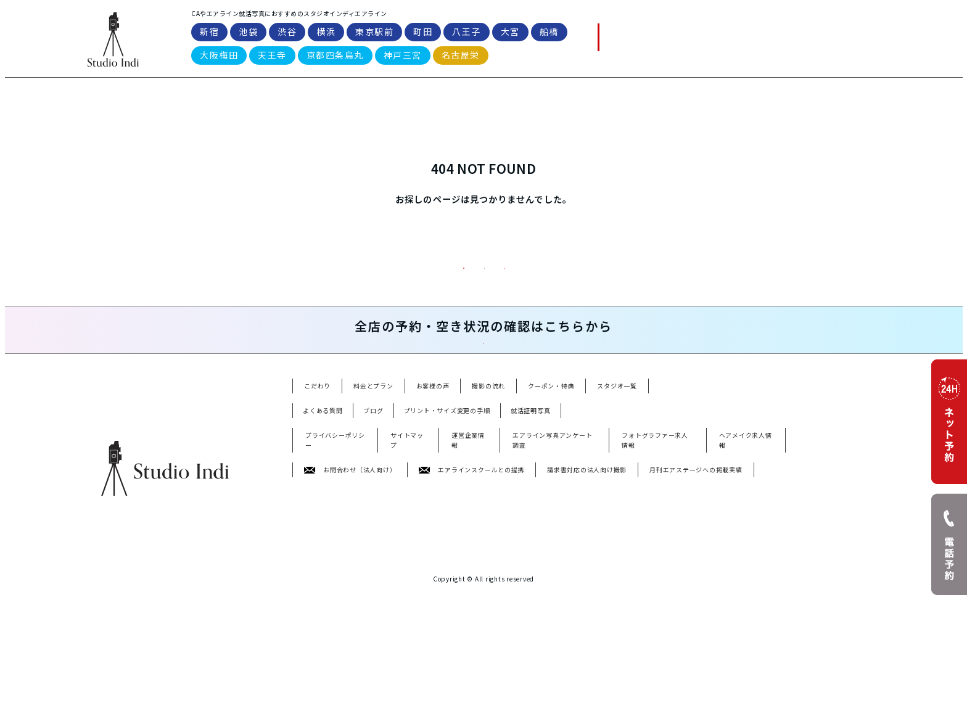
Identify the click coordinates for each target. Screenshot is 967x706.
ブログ (373, 487)
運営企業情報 (468, 517)
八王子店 (529, 570)
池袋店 (335, 570)
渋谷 (287, 33)
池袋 (248, 33)
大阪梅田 (219, 57)
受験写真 (751, 618)
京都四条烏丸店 (422, 586)
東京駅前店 (440, 570)
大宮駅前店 (572, 570)
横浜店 (400, 570)
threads (548, 650)
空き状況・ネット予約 (595, 404)
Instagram (412, 650)
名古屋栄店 (309, 602)
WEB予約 (703, 38)
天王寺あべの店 (362, 586)
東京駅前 (374, 33)
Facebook (506, 650)
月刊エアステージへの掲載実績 (696, 546)
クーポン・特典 (551, 462)
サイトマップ (407, 517)
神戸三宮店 (475, 586)
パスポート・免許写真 (519, 618)
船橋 (549, 33)
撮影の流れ (488, 462)
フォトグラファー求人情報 (655, 517)
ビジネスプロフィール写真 (645, 618)
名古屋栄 (461, 57)
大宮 (510, 33)
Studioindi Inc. (475, 681)
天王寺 (272, 57)
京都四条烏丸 (335, 57)
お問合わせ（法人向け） (350, 546)
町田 (422, 33)
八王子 (466, 33)
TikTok (371, 650)
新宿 (209, 33)
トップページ (483, 299)
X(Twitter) (460, 650)
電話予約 (625, 38)
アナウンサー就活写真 (439, 618)
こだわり (317, 462)
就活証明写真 (531, 487)
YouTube (306, 650)
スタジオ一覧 (572, 98)
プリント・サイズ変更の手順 (447, 487)
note (339, 650)
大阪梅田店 (309, 586)
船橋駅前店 (618, 570)
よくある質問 (660, 98)
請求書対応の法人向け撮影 (587, 546)
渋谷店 (368, 570)
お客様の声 (433, 462)
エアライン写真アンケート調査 (552, 517)
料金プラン (340, 299)
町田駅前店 (486, 570)
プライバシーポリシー (335, 517)
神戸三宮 (403, 57)
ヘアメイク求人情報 (745, 517)
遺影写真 (305, 634)
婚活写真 (712, 618)
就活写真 (379, 618)
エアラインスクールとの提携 (471, 546)
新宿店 (302, 570)
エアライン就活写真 (322, 618)
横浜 (325, 33)
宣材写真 (579, 618)
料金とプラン (373, 462)
